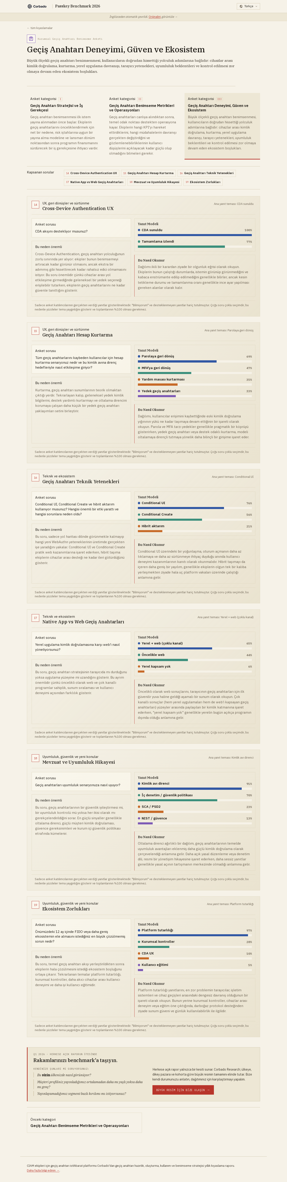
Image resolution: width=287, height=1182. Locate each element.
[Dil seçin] (248, 6)
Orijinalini (155, 17)
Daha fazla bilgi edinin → (43, 1170)
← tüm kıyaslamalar (40, 28)
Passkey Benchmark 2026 (77, 6)
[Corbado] (37, 6)
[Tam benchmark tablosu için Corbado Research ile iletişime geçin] (183, 1089)
